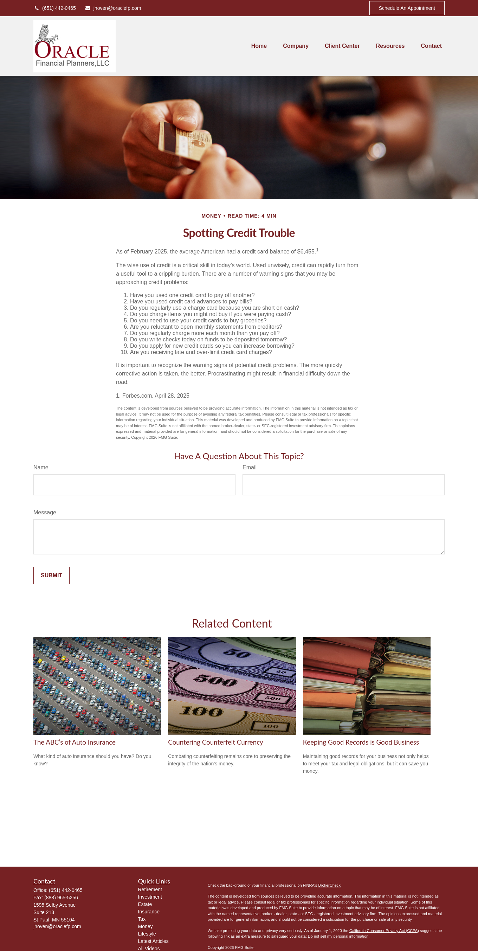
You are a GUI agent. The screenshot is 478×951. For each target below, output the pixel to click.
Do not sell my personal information (338, 936)
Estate (145, 904)
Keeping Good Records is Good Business (361, 742)
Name (41, 467)
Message (44, 512)
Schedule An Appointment (407, 8)
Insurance (149, 911)
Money (145, 926)
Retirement (150, 889)
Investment (150, 897)
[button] (259, 46)
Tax (142, 919)
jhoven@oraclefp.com (113, 8)
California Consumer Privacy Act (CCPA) (384, 930)
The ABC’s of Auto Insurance (74, 742)
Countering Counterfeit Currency (215, 742)
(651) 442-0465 (54, 8)
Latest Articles (153, 941)
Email (250, 467)
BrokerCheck (329, 885)
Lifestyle (147, 934)
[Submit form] (51, 575)
